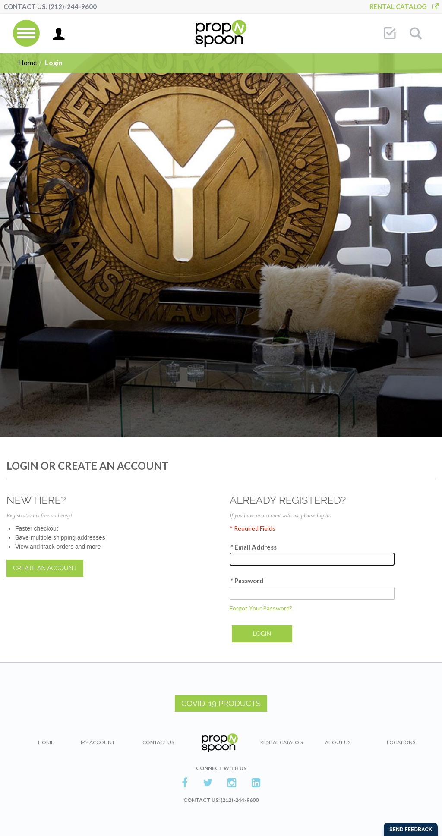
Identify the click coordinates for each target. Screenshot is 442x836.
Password (246, 580)
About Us (337, 742)
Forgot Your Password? (261, 608)
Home (27, 62)
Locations (401, 742)
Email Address (253, 547)
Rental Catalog (404, 6)
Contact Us (158, 742)
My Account (98, 742)
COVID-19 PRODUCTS (221, 703)
